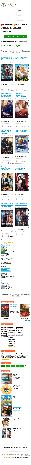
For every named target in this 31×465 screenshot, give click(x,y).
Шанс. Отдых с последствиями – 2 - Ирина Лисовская (7, 95)
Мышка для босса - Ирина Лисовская (21, 131)
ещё (26, 365)
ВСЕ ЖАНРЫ (12, 346)
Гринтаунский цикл (20, 357)
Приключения (5, 336)
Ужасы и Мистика (13, 343)
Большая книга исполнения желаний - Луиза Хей (6, 281)
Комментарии (6, 84)
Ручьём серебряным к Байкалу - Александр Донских (6, 245)
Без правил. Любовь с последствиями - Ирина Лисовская (7, 205)
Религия (10, 337)
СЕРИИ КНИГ (17, 28)
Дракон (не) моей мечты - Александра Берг (7, 58)
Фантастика (4, 327)
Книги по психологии (22, 327)
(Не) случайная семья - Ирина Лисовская (6, 168)
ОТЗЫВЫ (6, 28)
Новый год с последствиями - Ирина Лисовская (20, 95)
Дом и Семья (12, 330)
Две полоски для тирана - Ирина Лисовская (6, 132)
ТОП (17, 24)
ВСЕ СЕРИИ (5, 359)
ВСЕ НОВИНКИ (8, 24)
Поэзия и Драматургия (22, 334)
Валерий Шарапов (14, 306)
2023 (17, 366)
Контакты (19, 457)
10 (13, 53)
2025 (8, 366)
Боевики (3, 335)
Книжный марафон (12, 356)
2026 (3, 366)
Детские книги (12, 328)
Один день (23, 356)
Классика (11, 335)
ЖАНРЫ (24, 24)
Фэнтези (3, 329)
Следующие (26, 51)
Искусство (11, 334)
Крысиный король (14, 304)
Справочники (12, 341)
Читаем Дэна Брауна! (8, 353)
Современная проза (14, 339)
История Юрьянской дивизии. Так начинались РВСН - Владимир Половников (6, 269)
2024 (12, 366)
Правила (25, 457)
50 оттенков (16, 355)
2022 (22, 366)
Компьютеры (20, 328)
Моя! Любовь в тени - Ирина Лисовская (21, 204)
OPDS (5, 457)
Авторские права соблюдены (15, 36)
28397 (18, 53)
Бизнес (10, 327)
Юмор (10, 345)
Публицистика (20, 335)
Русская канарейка (7, 357)
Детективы (4, 333)
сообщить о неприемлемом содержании (15, 447)
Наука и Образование (22, 330)
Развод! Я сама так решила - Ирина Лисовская (21, 168)
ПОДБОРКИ (7, 31)
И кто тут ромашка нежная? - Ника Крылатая (21, 58)
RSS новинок (12, 457)
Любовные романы (6, 331)
